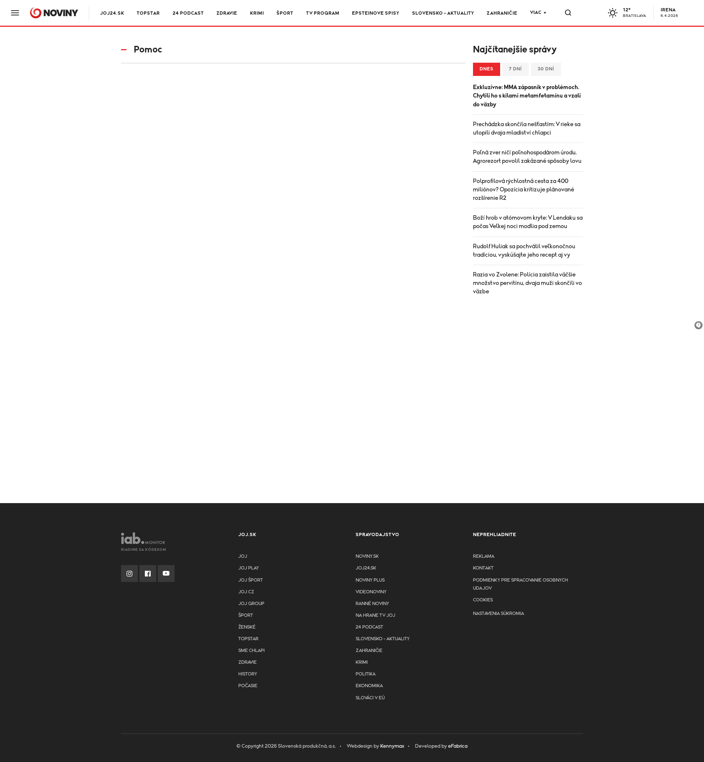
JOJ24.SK (112, 13)
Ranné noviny (372, 603)
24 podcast (188, 13)
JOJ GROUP (251, 603)
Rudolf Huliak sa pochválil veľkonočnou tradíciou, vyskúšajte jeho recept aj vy (524, 250)
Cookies (483, 600)
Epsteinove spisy (375, 13)
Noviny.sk (367, 556)
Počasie (247, 686)
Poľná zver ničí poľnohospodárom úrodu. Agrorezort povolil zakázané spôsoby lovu (527, 157)
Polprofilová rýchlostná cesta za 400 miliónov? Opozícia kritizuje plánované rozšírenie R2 (523, 189)
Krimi (257, 13)
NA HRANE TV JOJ (375, 615)
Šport (284, 13)
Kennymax (392, 746)
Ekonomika (369, 686)
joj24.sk (366, 568)
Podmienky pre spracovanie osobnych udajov (520, 584)
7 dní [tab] (515, 69)
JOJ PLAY (248, 568)
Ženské (247, 627)
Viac (536, 12)
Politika (365, 674)
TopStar (248, 639)
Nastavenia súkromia (498, 613)
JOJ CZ (246, 592)
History (247, 674)
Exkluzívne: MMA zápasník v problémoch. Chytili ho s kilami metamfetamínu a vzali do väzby (527, 95)
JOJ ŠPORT (250, 580)
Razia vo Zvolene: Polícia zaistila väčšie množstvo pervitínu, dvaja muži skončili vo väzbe (527, 283)
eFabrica (457, 746)
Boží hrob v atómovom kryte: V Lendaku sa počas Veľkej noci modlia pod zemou (528, 222)
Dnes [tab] (487, 69)
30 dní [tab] (546, 69)
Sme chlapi (251, 650)
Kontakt (483, 568)
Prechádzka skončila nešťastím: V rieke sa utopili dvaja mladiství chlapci (526, 128)
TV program (323, 13)
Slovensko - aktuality (443, 13)
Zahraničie (502, 13)
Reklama (483, 556)
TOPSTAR (148, 13)
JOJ (242, 556)
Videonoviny (371, 592)
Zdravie (226, 13)
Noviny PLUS (370, 580)
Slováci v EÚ (370, 698)
